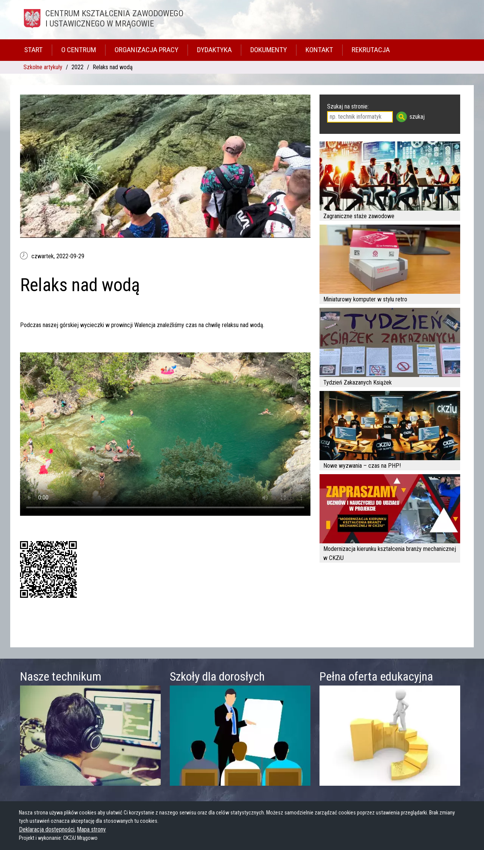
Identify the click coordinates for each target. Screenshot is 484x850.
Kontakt (319, 49)
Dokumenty (268, 49)
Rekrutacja (371, 49)
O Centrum (78, 49)
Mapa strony (91, 829)
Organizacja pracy (146, 49)
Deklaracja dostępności (46, 829)
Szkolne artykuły (42, 67)
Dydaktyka (214, 49)
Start (33, 49)
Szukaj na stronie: (348, 106)
